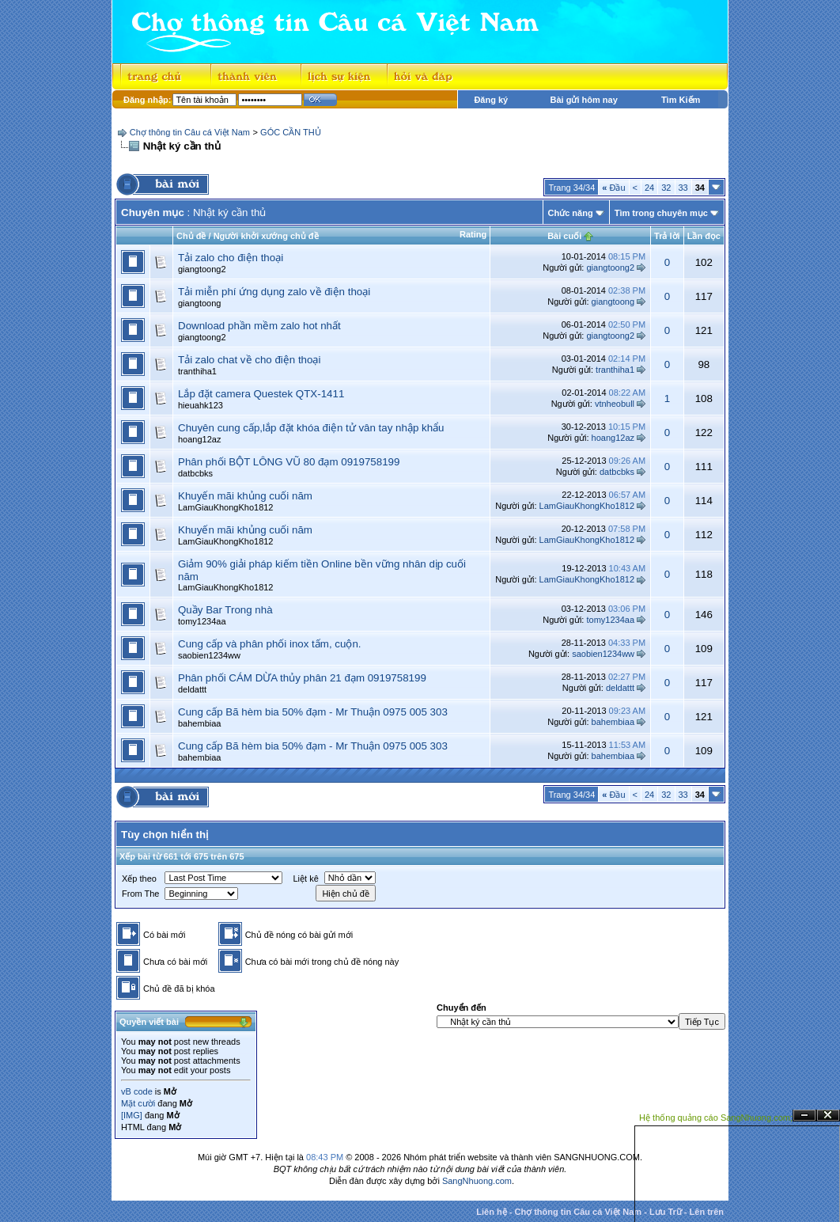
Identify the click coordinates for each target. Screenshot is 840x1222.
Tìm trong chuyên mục (661, 213)
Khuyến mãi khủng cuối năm (245, 496)
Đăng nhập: (147, 99)
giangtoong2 (202, 269)
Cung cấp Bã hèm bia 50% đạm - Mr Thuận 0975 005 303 (313, 712)
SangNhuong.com (477, 1181)
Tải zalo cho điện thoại (230, 258)
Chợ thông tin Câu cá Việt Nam (190, 132)
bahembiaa (199, 723)
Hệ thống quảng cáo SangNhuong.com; (716, 1117)
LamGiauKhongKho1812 (225, 507)
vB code (137, 1091)
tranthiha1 (197, 371)
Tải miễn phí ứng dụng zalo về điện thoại (274, 292)
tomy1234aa (202, 621)
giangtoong (199, 303)
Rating (473, 234)
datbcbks (195, 473)
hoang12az (199, 439)
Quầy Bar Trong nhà (225, 610)
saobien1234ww (209, 655)
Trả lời (667, 236)
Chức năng (570, 213)
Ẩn (804, 1115)
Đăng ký (491, 99)
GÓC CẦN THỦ (290, 132)
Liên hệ (491, 1211)
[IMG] (131, 1115)
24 (649, 187)
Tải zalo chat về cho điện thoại (249, 360)
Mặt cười (138, 1103)
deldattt (192, 689)
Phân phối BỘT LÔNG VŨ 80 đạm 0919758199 (288, 462)
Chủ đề (191, 236)
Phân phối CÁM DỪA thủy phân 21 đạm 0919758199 (302, 678)
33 (683, 187)
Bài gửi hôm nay (584, 99)
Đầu (613, 187)
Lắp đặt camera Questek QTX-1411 (261, 394)
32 (666, 187)
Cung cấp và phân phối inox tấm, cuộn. (269, 644)
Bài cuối (564, 236)
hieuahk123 (200, 405)
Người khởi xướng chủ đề (266, 236)
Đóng (828, 1115)
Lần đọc (704, 236)
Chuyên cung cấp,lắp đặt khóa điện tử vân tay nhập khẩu (311, 428)
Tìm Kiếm (680, 99)
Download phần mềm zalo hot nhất (259, 326)
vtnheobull (614, 403)
